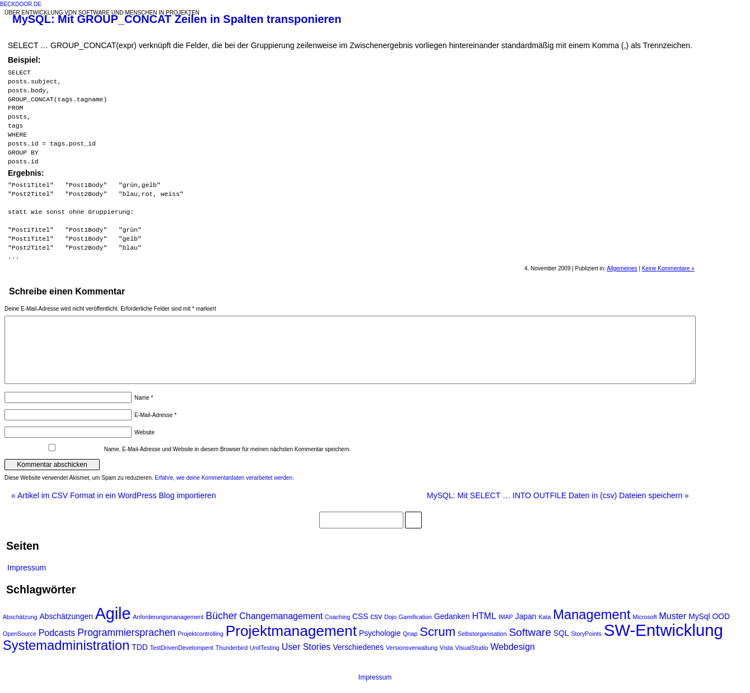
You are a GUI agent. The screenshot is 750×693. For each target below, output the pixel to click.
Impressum (26, 567)
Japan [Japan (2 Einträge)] (526, 616)
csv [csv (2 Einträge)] (376, 616)
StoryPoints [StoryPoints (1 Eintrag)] (586, 633)
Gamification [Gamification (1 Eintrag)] (415, 617)
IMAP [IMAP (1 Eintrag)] (506, 617)
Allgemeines (622, 268)
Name (143, 398)
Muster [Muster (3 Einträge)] (673, 616)
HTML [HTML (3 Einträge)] (484, 616)
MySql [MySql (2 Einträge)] (699, 616)
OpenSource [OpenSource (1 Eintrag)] (19, 633)
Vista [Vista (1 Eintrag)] (446, 647)
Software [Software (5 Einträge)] (530, 632)
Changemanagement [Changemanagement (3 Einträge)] (281, 616)
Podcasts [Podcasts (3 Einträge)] (57, 633)
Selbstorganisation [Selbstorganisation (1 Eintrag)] (482, 633)
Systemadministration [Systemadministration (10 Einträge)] (66, 645)
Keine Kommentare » (668, 268)
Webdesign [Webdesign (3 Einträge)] (512, 647)
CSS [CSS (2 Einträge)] (360, 616)
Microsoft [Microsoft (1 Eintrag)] (644, 617)
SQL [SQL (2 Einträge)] (561, 633)
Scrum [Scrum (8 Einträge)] (437, 632)
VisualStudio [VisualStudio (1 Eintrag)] (471, 647)
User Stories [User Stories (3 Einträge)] (306, 647)
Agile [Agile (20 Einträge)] (113, 613)
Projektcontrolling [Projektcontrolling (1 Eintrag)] (200, 633)
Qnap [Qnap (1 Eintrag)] (410, 633)
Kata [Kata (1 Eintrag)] (544, 617)
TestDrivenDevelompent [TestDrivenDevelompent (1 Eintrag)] (181, 647)
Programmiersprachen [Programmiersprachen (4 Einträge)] (126, 632)
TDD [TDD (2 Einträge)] (139, 647)
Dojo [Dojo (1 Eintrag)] (390, 617)
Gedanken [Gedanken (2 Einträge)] (452, 616)
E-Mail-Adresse (155, 415)
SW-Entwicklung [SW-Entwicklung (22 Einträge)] (663, 630)
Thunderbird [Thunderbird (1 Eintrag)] (232, 647)
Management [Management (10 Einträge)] (591, 614)
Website (144, 432)
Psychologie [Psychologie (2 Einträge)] (380, 633)
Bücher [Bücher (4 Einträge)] (221, 615)
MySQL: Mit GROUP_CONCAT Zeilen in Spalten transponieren (176, 19)
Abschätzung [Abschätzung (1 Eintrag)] (20, 617)
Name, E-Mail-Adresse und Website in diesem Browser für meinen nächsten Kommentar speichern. (227, 449)
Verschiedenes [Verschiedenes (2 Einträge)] (358, 647)
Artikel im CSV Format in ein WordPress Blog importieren (113, 495)
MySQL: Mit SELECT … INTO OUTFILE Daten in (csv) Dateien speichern (558, 495)
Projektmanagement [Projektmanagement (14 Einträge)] (291, 630)
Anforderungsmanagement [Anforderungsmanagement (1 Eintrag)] (168, 617)
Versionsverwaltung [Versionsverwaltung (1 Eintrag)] (411, 647)
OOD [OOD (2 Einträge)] (721, 616)
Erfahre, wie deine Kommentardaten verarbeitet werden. (224, 478)
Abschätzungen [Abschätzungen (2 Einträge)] (66, 616)
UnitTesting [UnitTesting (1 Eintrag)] (264, 647)
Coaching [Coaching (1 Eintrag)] (337, 617)
